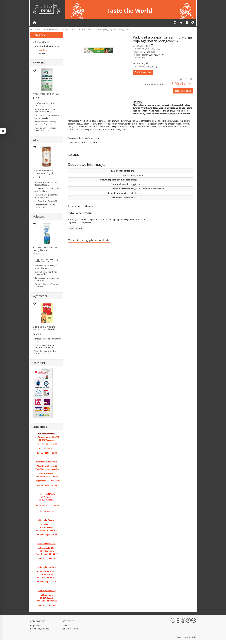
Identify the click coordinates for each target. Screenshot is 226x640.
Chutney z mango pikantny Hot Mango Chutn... (46, 195)
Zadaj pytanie (76, 228)
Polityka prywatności (39, 628)
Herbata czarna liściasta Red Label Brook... (46, 279)
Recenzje (73, 155)
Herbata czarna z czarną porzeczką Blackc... (45, 122)
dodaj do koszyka (183, 90)
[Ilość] (186, 79)
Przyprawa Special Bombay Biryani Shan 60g (46, 260)
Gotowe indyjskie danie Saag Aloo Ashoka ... (47, 189)
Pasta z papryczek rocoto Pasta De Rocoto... (45, 129)
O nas (64, 625)
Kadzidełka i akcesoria (47, 46)
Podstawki (42, 54)
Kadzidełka (42, 50)
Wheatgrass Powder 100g (46, 93)
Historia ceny (140, 63)
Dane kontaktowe (70, 628)
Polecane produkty (80, 206)
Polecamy (39, 216)
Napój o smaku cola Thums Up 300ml (47, 339)
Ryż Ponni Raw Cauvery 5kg (46, 201)
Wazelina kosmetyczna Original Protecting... (44, 110)
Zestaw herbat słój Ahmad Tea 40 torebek (45, 273)
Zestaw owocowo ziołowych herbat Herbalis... (46, 116)
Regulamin (35, 625)
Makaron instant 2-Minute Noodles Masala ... (45, 183)
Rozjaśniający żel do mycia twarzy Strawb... (45, 266)
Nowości (38, 63)
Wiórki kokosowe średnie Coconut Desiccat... (45, 352)
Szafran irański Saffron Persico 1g (44, 104)
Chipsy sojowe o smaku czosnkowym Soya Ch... (45, 172)
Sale (35, 140)
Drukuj (138, 101)
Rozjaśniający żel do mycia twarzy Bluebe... (46, 249)
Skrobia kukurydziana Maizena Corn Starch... (44, 328)
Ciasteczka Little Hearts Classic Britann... (44, 205)
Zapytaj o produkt (143, 72)
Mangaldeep (149, 51)
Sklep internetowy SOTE (186, 637)
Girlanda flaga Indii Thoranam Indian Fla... (47, 285)
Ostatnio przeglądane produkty (89, 240)
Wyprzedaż (40, 296)
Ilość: (179, 78)
